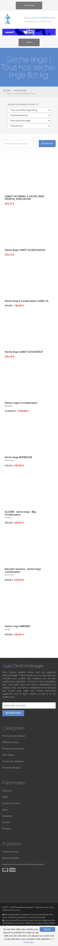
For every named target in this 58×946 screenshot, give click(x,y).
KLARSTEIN (9, 575)
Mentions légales (10, 858)
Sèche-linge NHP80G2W (18, 457)
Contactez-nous (10, 851)
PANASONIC (9, 461)
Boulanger (7, 816)
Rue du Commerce (11, 803)
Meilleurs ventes (10, 742)
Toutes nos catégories (13, 761)
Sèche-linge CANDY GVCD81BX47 (24, 351)
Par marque (8, 755)
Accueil (7, 90)
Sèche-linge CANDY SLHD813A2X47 (25, 250)
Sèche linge (20, 90)
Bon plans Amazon (11, 767)
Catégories (28, 6)
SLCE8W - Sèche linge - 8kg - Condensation (21, 513)
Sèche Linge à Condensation (21, 402)
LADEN (7, 630)
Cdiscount (7, 790)
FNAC (5, 797)
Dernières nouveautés (13, 748)
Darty (5, 809)
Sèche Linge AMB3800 (17, 626)
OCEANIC (8, 518)
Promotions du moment (14, 736)
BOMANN (8, 406)
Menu (31, 43)
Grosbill (5, 822)
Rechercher (47, 144)
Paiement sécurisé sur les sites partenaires (23, 864)
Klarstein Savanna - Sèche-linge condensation (23, 570)
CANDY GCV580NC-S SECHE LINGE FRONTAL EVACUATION (24, 198)
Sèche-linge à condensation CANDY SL (27, 301)
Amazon (6, 828)
